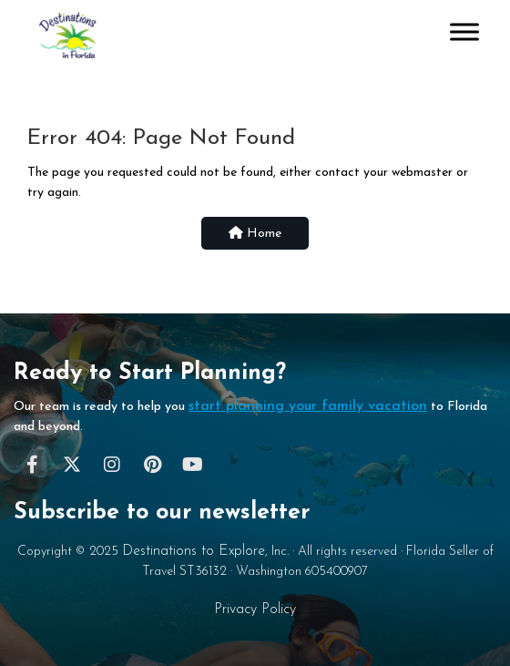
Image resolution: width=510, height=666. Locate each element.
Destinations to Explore (193, 551)
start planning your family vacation (308, 406)
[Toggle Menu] (464, 31)
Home (255, 233)
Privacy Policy (255, 609)
